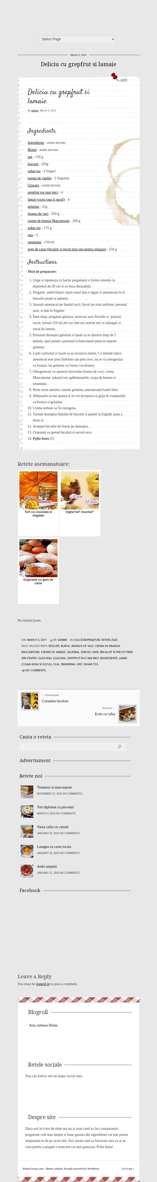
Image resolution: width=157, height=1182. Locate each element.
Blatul (32, 150)
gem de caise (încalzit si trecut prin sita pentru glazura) (67, 249)
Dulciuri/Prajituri (87, 640)
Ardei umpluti (47, 866)
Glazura (33, 185)
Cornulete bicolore (55, 701)
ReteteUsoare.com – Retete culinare (57, 16)
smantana (34, 242)
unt (30, 157)
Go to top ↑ (128, 1168)
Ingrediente (36, 143)
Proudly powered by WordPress (81, 1168)
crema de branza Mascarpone (48, 221)
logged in (43, 984)
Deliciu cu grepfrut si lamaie (78, 64)
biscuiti (33, 164)
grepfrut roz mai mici (43, 192)
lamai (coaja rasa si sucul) (46, 199)
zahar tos (34, 171)
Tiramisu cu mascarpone (54, 787)
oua (30, 235)
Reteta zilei (109, 640)
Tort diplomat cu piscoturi (55, 807)
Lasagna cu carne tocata (54, 847)
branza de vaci (38, 214)
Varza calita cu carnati (52, 827)
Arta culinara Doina (43, 1025)
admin (34, 110)
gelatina (33, 207)
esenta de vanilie (39, 178)
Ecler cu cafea (105, 714)
